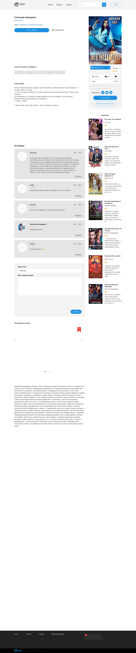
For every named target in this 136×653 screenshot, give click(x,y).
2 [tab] (46, 371)
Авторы (60, 5)
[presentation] (32, 301)
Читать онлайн (23, 30)
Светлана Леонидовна (38, 224)
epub (31, 72)
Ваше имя (22, 267)
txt (66, 72)
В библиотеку (42, 30)
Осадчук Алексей (20, 359)
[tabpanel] (23, 346)
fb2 (20, 72)
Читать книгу (105, 98)
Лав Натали (18, 20)
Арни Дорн (108, 151)
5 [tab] (50, 371)
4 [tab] (49, 371)
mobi (54, 72)
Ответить (78, 176)
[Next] (82, 339)
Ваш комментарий (25, 275)
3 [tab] (47, 371)
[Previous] (14, 339)
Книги (50, 5)
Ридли (23, 4)
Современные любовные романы (31, 24)
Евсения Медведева (111, 233)
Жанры (69, 5)
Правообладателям (57, 634)
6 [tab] (52, 371)
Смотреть (21, 363)
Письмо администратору (105, 103)
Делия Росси (109, 178)
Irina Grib (108, 122)
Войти (116, 4)
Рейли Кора (44, 359)
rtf (43, 72)
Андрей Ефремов (110, 205)
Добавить (74, 312)
